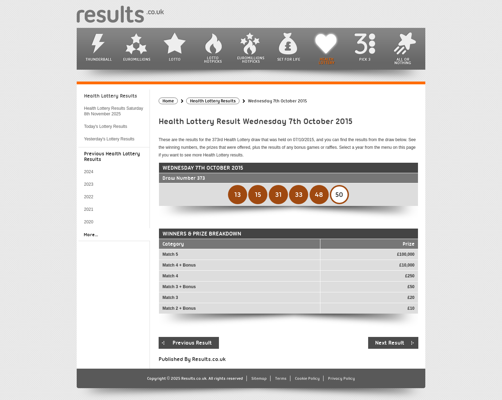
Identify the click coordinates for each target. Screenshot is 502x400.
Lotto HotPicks (213, 59)
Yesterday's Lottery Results (109, 139)
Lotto (175, 59)
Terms (281, 378)
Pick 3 (364, 59)
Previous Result (192, 343)
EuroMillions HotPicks (250, 59)
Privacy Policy (341, 378)
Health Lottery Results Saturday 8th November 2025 (113, 111)
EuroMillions (136, 59)
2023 (88, 184)
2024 (88, 171)
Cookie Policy (307, 378)
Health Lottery (327, 61)
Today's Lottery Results (105, 126)
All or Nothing (402, 61)
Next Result (389, 343)
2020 (88, 222)
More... (91, 234)
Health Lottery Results (110, 96)
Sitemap (259, 378)
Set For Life (288, 59)
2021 (88, 209)
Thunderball (98, 59)
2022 (88, 196)
